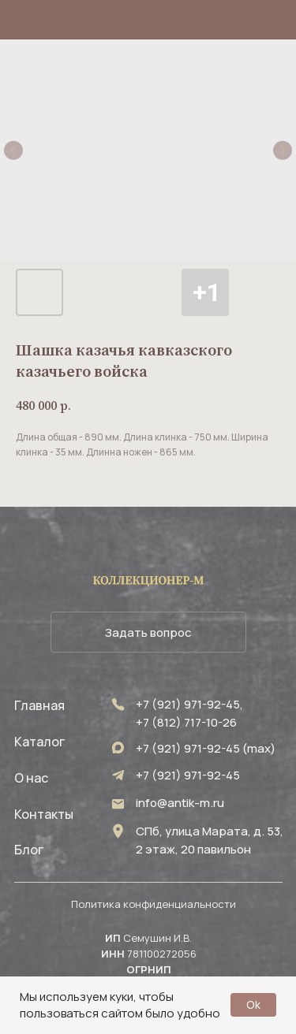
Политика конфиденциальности (153, 904)
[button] (148, 632)
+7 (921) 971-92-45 (188, 775)
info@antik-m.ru (180, 802)
